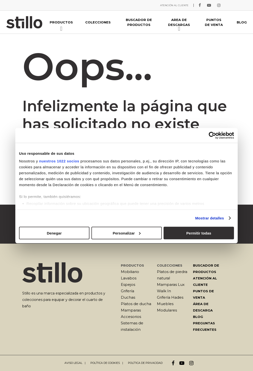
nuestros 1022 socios (59, 161)
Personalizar (127, 233)
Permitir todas (198, 233)
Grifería (127, 291)
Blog (198, 317)
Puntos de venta (203, 294)
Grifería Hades (170, 297)
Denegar (54, 233)
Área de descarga (203, 307)
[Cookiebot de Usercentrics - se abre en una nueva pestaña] (212, 135)
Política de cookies (105, 363)
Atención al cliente (205, 281)
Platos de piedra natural (172, 274)
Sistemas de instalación (132, 326)
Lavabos (128, 278)
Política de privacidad (145, 363)
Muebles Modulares (167, 306)
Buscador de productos (206, 268)
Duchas (128, 297)
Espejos (128, 284)
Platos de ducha (136, 303)
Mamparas (131, 310)
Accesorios (131, 316)
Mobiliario (130, 271)
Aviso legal (73, 363)
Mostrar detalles (209, 218)
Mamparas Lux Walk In (171, 287)
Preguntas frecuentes (204, 326)
